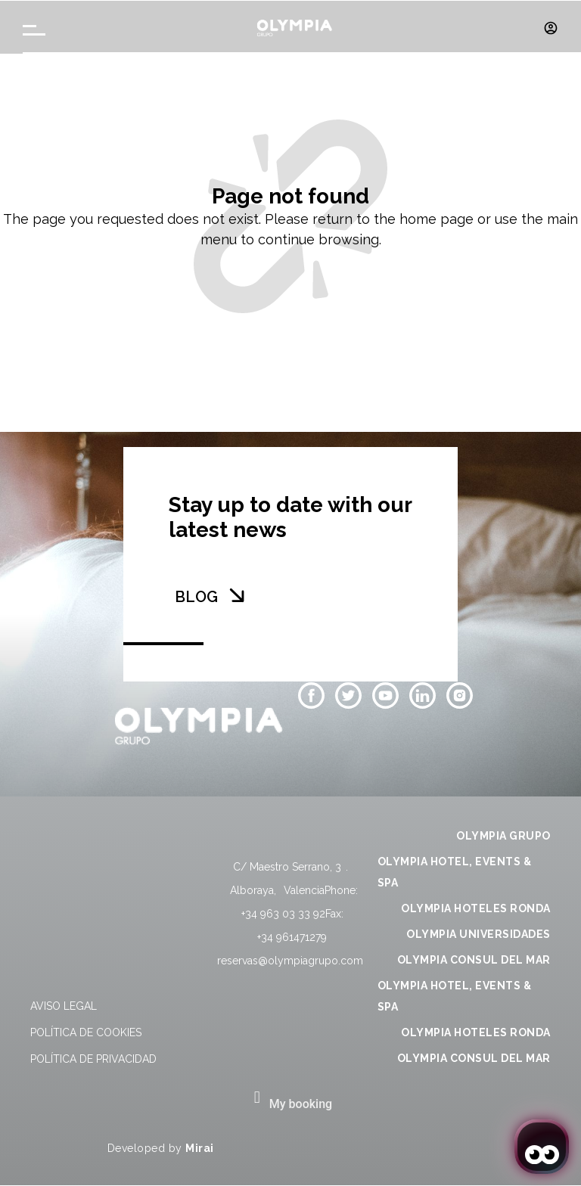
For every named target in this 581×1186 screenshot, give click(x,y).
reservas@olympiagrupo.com (290, 961)
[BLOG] (236, 595)
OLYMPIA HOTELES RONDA (476, 908)
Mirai (199, 1148)
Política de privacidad (93, 1059)
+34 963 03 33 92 (283, 914)
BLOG (196, 597)
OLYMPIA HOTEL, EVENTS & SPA (454, 872)
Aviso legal (63, 1006)
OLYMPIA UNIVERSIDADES (478, 934)
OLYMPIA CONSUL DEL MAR (474, 960)
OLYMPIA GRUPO (503, 836)
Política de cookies (85, 1032)
